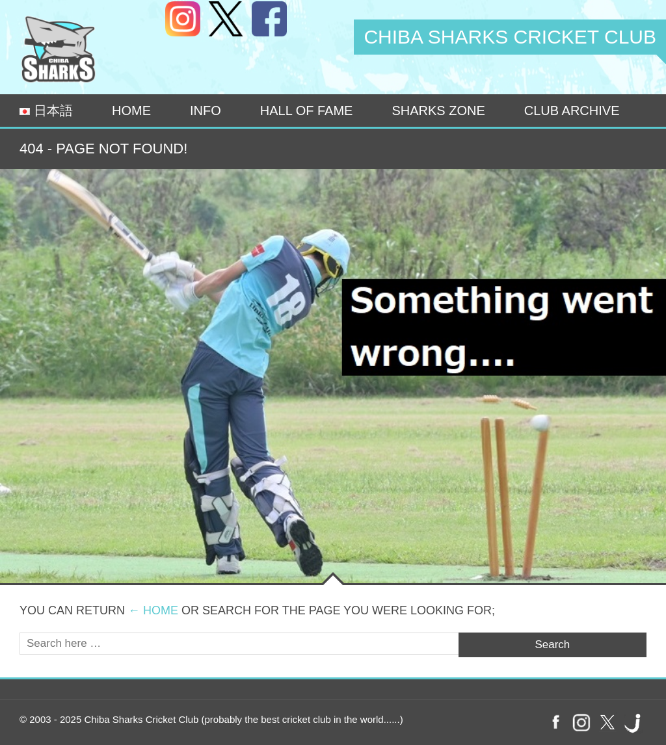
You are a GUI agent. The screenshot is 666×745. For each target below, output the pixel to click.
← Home (153, 610)
